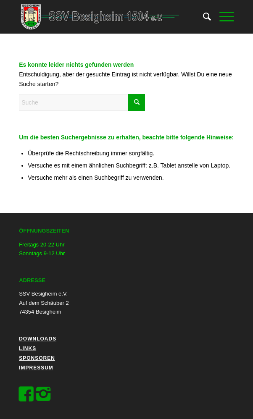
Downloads (37, 339)
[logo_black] (105, 17)
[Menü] (222, 17)
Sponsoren (37, 358)
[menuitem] (203, 17)
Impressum (36, 368)
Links (27, 348)
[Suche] (203, 17)
